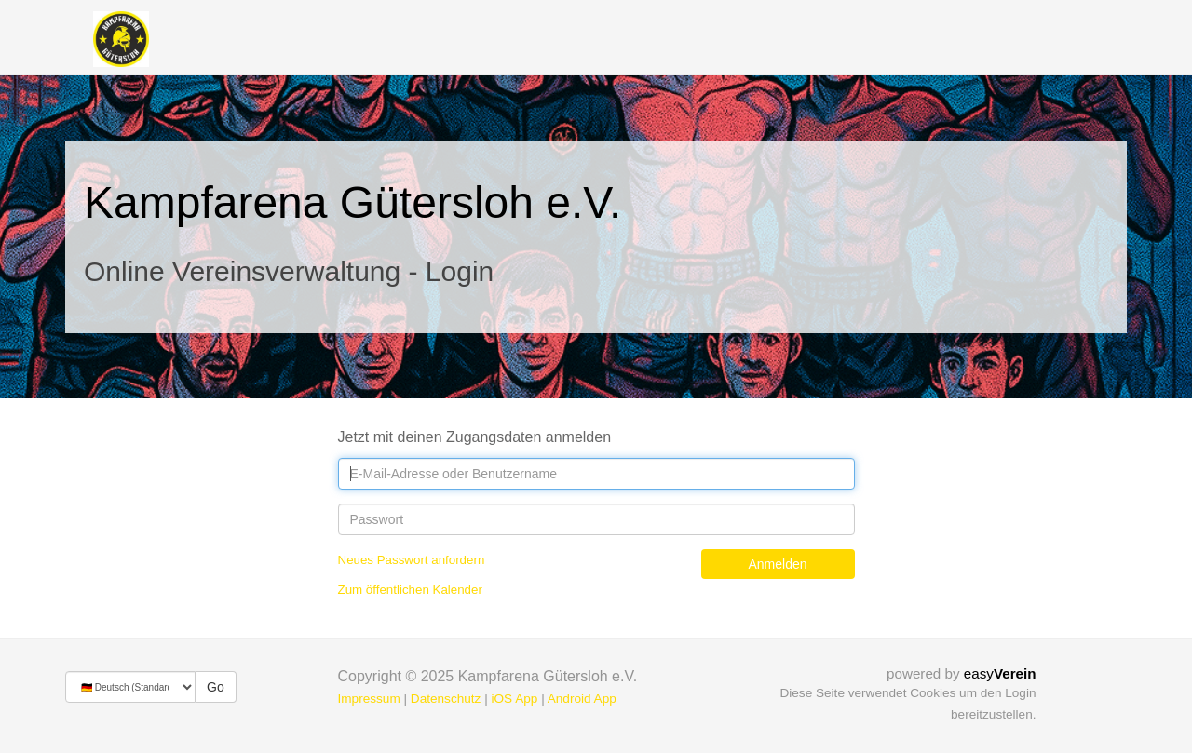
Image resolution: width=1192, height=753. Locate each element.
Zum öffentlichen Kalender (410, 590)
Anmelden (777, 564)
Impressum (369, 699)
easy (1000, 673)
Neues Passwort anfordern (411, 560)
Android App (582, 699)
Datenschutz (446, 699)
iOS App (514, 699)
